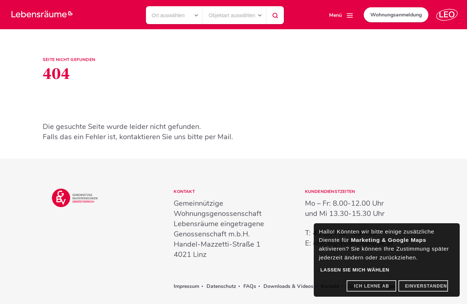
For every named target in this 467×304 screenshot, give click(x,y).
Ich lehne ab (371, 286)
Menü (335, 15)
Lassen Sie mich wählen (354, 270)
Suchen (275, 17)
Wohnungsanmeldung (396, 14)
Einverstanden (426, 286)
